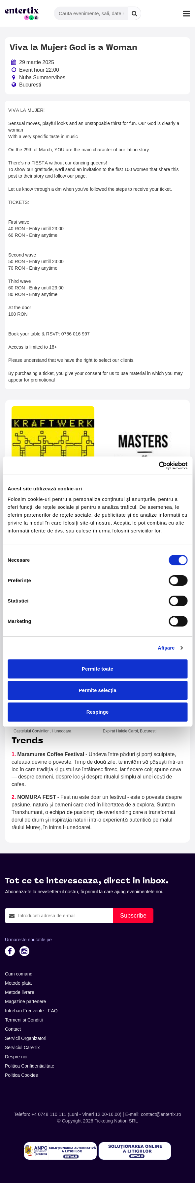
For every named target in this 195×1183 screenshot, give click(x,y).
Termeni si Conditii (24, 1020)
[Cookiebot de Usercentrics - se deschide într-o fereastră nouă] (158, 465)
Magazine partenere (25, 1001)
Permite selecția (97, 690)
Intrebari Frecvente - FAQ (31, 1011)
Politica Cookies (21, 1075)
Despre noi (16, 1057)
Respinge (97, 712)
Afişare (166, 648)
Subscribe (133, 915)
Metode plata (18, 983)
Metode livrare (19, 992)
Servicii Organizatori (25, 1038)
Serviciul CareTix (22, 1047)
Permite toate (97, 669)
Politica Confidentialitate (29, 1066)
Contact (13, 1029)
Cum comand (18, 974)
